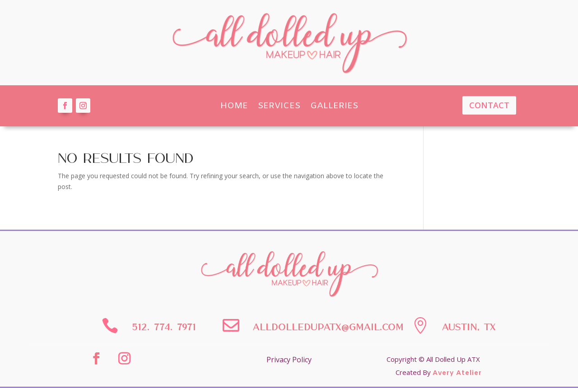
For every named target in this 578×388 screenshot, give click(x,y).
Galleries (334, 106)
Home (234, 106)
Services (279, 106)
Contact (489, 105)
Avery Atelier (457, 373)
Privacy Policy (289, 360)
